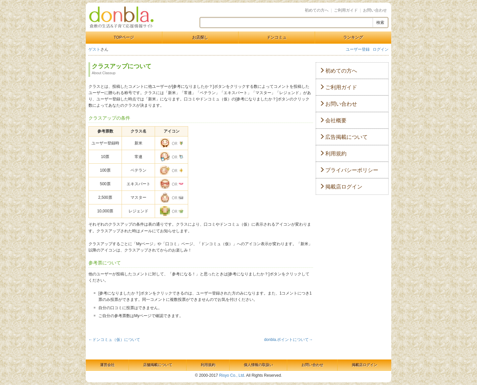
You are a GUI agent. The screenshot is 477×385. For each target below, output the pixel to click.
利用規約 (332, 153)
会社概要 (332, 120)
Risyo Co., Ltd (231, 375)
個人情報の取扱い (258, 365)
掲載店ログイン (340, 187)
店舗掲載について (157, 365)
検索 (380, 22)
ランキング (353, 37)
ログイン (381, 49)
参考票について (104, 262)
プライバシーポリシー (348, 170)
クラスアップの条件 (109, 118)
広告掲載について (343, 137)
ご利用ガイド (346, 10)
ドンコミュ (277, 37)
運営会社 (107, 365)
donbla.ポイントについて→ (288, 339)
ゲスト (94, 49)
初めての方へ (317, 10)
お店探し (200, 37)
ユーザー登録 (358, 49)
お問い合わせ (375, 10)
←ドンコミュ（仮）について (114, 339)
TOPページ (124, 37)
